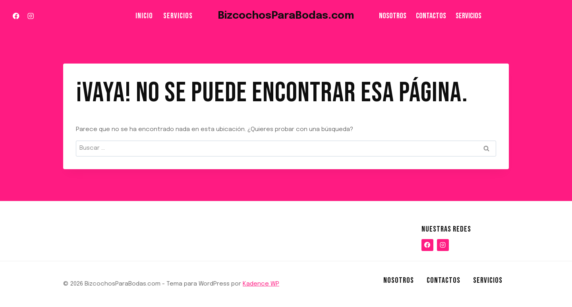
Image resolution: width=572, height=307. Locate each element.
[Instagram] (30, 16)
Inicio (144, 16)
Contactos (431, 16)
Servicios (178, 16)
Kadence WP (261, 284)
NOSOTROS (392, 16)
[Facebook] (16, 16)
